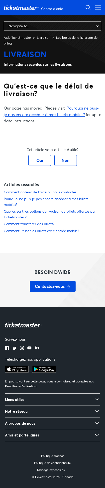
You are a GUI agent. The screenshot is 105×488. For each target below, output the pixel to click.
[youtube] (29, 348)
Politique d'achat (52, 456)
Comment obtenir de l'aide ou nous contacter (40, 192)
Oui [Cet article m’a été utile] (39, 160)
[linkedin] (37, 348)
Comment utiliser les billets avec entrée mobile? (41, 230)
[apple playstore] (17, 371)
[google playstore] (44, 371)
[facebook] (7, 348)
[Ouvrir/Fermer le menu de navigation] (96, 7)
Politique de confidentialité (52, 463)
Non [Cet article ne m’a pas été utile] (65, 160)
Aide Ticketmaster (17, 37)
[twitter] (14, 348)
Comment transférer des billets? (29, 223)
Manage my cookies (51, 470)
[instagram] (22, 348)
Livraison (43, 37)
